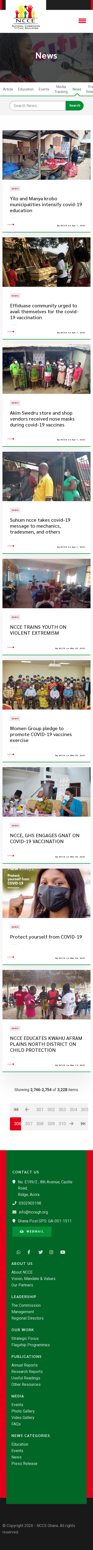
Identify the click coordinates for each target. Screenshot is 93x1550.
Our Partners (22, 1285)
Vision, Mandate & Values (33, 1279)
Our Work (22, 1330)
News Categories (30, 1436)
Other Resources (26, 1385)
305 (84, 1142)
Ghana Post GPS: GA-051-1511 (45, 1221)
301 (39, 1142)
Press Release (24, 1464)
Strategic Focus (25, 1339)
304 (73, 1142)
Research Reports (27, 1372)
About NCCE (21, 1272)
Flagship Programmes (30, 1345)
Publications (26, 1356)
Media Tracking (61, 89)
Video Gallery (22, 1418)
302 (51, 1142)
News (77, 89)
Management (22, 1312)
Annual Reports (24, 1365)
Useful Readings (25, 1378)
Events (44, 89)
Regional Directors (27, 1318)
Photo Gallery (23, 1411)
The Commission (26, 1305)
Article (8, 89)
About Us (22, 1263)
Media (17, 1396)
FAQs (16, 1424)
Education (26, 89)
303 (62, 1142)
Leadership (23, 1297)
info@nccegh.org (33, 1212)
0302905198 (30, 1203)
